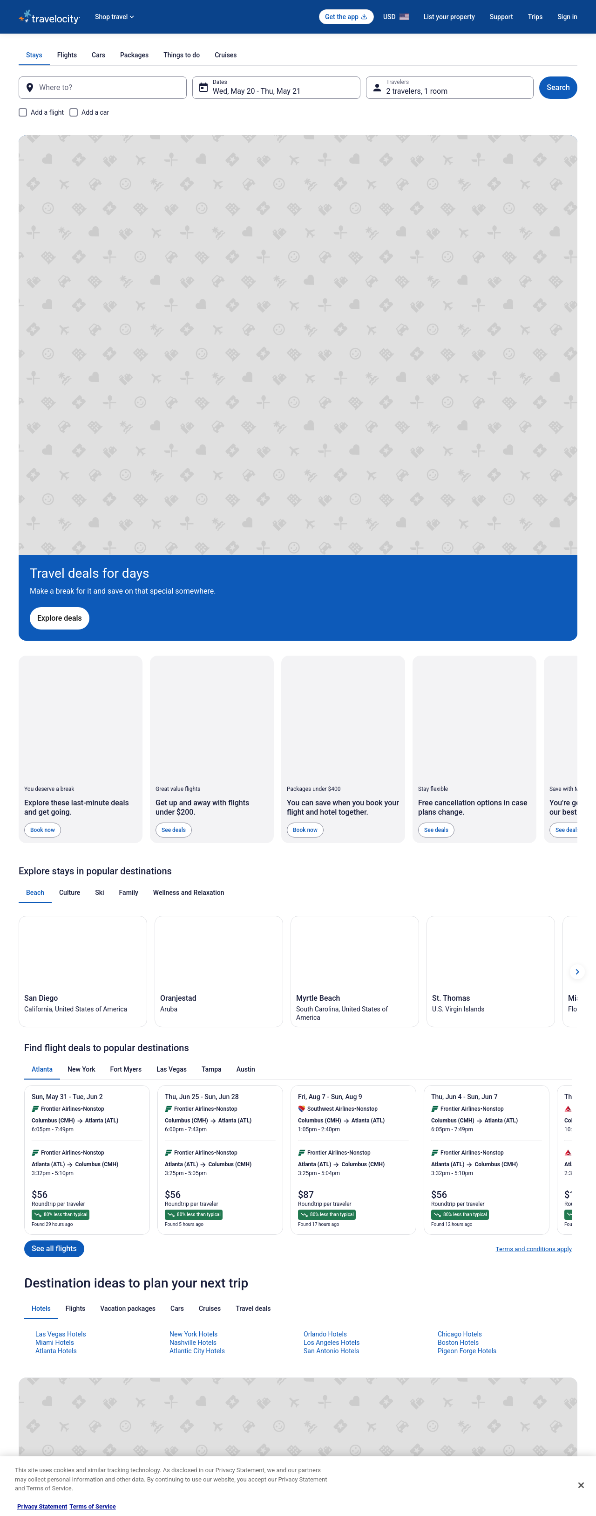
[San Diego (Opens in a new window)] (83, 720)
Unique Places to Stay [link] (190, 1441)
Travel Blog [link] (176, 1456)
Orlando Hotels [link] (325, 1087)
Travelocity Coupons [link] (188, 1426)
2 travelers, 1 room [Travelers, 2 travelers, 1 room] (413, 91)
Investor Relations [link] (41, 1411)
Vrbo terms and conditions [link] (340, 1381)
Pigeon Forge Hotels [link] (467, 1104)
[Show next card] (577, 720)
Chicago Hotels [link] (460, 1087)
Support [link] (461, 1336)
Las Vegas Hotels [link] (60, 1087)
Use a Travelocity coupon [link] (483, 1396)
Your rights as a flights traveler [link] (489, 1411)
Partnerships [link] (34, 1381)
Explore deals (82, 341)
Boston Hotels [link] (458, 1095)
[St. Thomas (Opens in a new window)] (491, 720)
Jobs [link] (25, 1351)
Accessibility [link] (323, 1396)
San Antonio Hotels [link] (331, 1104)
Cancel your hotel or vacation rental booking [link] (506, 1351)
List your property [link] (40, 1366)
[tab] (201, 55)
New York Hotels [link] (193, 1087)
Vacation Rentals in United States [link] (204, 1351)
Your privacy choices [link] (333, 1411)
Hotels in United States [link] (191, 1336)
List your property (449, 17)
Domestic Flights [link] (184, 1381)
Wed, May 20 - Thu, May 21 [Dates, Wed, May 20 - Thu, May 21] (261, 91)
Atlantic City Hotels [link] (197, 1104)
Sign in (567, 17)
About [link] (26, 1336)
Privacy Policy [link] (324, 1336)
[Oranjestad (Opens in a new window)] (219, 720)
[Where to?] (110, 87)
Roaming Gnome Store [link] (46, 1426)
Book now (42, 575)
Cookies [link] (317, 1351)
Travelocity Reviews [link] (187, 1411)
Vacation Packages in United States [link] (207, 1366)
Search (547, 87)
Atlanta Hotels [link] (56, 1104)
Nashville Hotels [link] (193, 1095)
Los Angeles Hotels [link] (332, 1095)
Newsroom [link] (32, 1396)
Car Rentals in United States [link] (197, 1396)
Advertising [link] (33, 1441)
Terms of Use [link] (323, 1366)
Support (501, 17)
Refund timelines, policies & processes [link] (499, 1381)
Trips (535, 17)
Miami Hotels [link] (54, 1095)
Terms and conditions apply (534, 1002)
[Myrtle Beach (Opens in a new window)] (355, 720)
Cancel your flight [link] (473, 1366)
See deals (174, 575)
